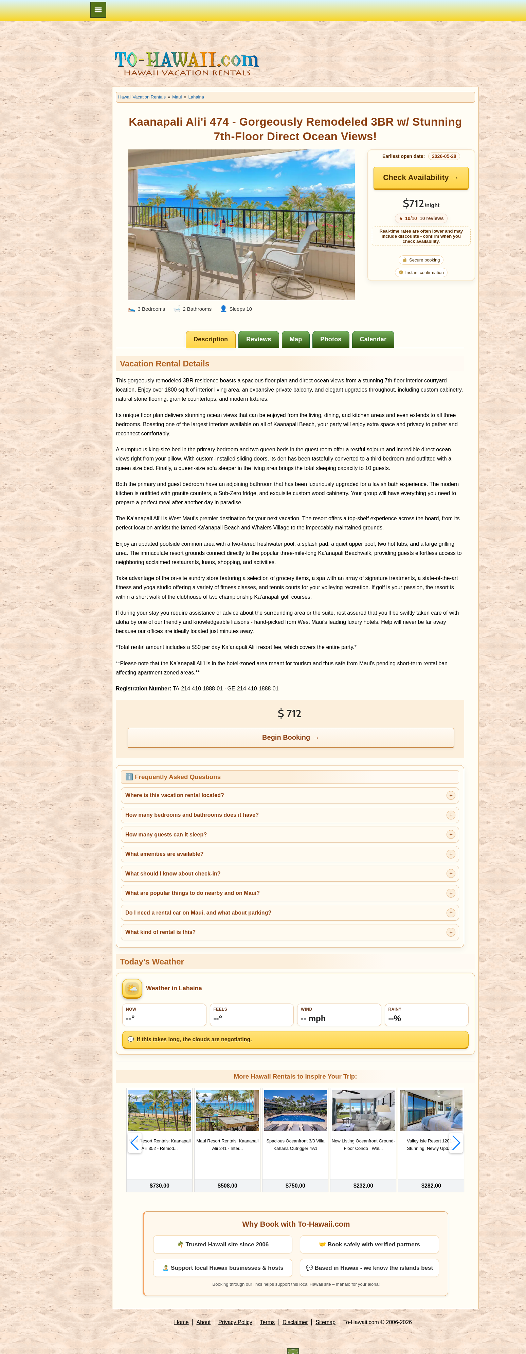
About (204, 1311)
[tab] (211, 339)
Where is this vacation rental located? (174, 795)
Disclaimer (295, 1311)
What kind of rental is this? (160, 932)
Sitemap (325, 1311)
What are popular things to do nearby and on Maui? (192, 893)
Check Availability (416, 177)
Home (181, 1311)
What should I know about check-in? (173, 874)
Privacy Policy (235, 1311)
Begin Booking (286, 737)
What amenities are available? (164, 854)
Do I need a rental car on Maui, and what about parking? (198, 913)
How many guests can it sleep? (166, 834)
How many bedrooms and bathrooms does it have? (192, 815)
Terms (267, 1311)
